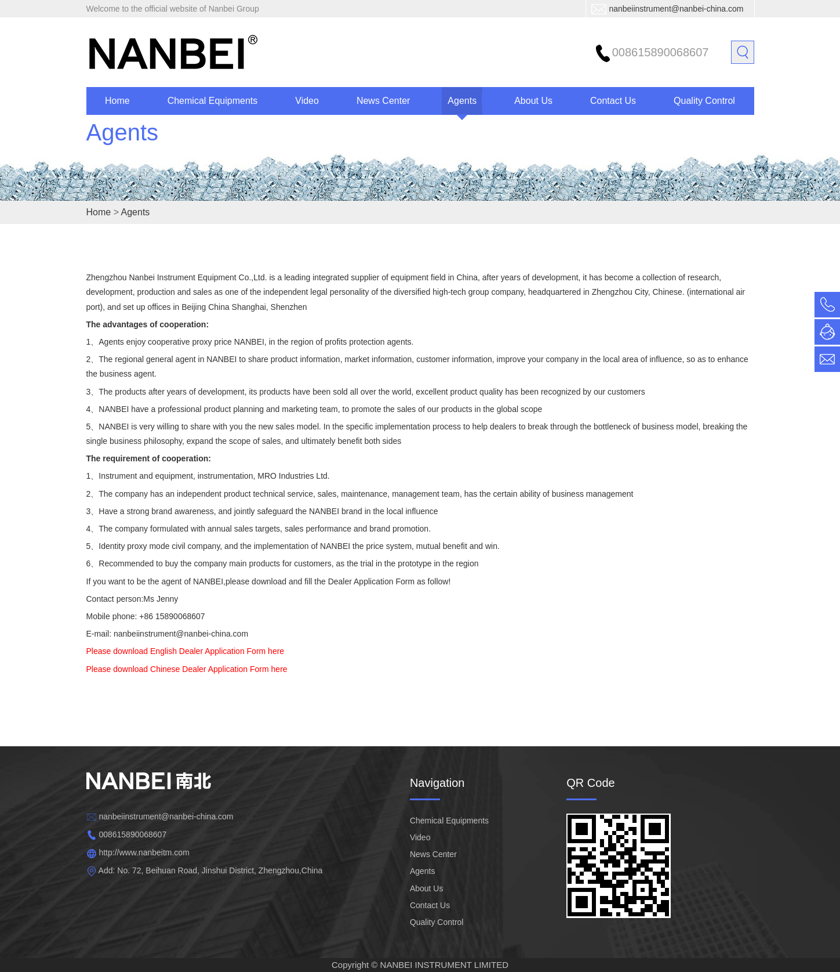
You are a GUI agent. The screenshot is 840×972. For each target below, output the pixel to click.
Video (307, 101)
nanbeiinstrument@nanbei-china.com (676, 8)
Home (117, 101)
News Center (383, 101)
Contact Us (613, 101)
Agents (462, 101)
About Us (533, 101)
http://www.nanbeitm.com (144, 852)
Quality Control (704, 101)
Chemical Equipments (213, 101)
